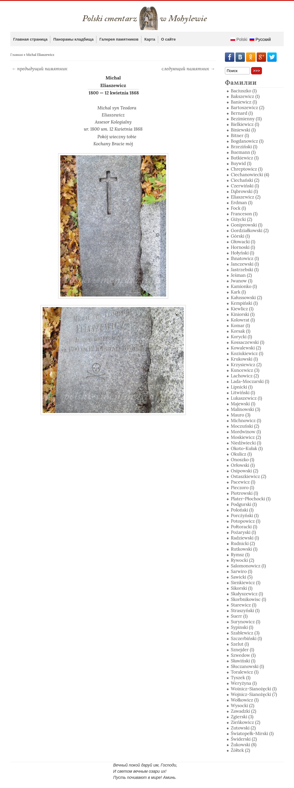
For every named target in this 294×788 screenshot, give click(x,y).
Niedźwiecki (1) (246, 443)
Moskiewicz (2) (246, 437)
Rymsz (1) (240, 554)
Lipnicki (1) (242, 387)
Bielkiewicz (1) (245, 124)
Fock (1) (238, 208)
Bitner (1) (240, 135)
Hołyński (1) (242, 253)
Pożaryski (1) (243, 532)
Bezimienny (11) (246, 118)
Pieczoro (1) (242, 487)
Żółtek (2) (240, 750)
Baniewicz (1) (244, 102)
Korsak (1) (240, 331)
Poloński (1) (242, 510)
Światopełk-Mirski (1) (252, 733)
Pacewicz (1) (243, 482)
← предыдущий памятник (40, 68)
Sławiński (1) (243, 661)
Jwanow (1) (241, 281)
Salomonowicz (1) (248, 566)
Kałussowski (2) (246, 297)
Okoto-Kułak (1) (247, 448)
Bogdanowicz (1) (247, 141)
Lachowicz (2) (245, 376)
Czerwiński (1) (245, 186)
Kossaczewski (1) (247, 342)
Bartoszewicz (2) (247, 107)
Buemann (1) (243, 152)
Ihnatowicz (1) (245, 258)
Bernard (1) (242, 113)
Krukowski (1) (244, 359)
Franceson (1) (244, 213)
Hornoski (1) (243, 247)
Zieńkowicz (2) (245, 722)
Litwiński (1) (243, 392)
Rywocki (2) (242, 560)
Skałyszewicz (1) (247, 594)
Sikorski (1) (242, 588)
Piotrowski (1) (244, 493)
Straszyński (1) (245, 610)
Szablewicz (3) (245, 633)
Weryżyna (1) (244, 683)
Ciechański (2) (245, 180)
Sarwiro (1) (241, 571)
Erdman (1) (242, 202)
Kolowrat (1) (243, 320)
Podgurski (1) (244, 504)
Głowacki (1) (243, 241)
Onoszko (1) (242, 459)
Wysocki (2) (242, 705)
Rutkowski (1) (244, 549)
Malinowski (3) (245, 409)
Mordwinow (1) (246, 431)
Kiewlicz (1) (242, 308)
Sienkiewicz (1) (245, 582)
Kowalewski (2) (246, 348)
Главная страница (30, 39)
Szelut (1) (240, 644)
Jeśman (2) (241, 275)
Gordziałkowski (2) (250, 230)
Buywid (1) (241, 163)
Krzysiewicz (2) (246, 364)
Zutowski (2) (243, 728)
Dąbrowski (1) (244, 191)
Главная (16, 55)
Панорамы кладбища (73, 39)
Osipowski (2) (244, 471)
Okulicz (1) (241, 454)
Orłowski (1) (243, 465)
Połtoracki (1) (244, 526)
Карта (149, 39)
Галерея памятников (118, 39)
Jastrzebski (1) (245, 269)
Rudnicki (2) (243, 543)
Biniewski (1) (243, 130)
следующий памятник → (188, 68)
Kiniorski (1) (243, 314)
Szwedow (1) (243, 655)
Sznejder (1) (242, 649)
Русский (260, 39)
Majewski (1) (243, 404)
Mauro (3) (240, 415)
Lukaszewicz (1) (246, 398)
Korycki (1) (241, 336)
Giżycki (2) (241, 219)
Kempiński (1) (244, 303)
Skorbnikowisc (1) (248, 599)
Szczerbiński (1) (246, 638)
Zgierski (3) (242, 716)
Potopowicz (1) (245, 521)
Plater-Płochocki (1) (250, 499)
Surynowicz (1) (245, 621)
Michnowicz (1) (246, 420)
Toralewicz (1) (244, 672)
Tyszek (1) (240, 677)
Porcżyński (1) (244, 515)
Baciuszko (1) (244, 91)
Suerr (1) (239, 616)
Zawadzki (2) (243, 711)
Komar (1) (240, 325)
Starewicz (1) (243, 605)
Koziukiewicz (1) (247, 353)
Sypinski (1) (242, 627)
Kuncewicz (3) (245, 370)
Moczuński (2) (245, 426)
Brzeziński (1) (244, 146)
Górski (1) (240, 236)
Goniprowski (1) (246, 225)
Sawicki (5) (242, 577)
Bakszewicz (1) (245, 96)
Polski (238, 39)
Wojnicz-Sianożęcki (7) (254, 694)
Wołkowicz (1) (245, 700)
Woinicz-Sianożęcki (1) (254, 689)
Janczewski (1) (245, 264)
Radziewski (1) (245, 538)
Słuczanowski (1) (247, 666)
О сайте (168, 39)
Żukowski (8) (243, 744)
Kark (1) (238, 292)
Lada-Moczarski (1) (250, 381)
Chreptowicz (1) (247, 169)
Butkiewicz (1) (245, 158)
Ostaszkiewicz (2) (248, 476)
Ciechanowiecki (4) (250, 174)
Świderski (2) (244, 739)
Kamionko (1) (244, 286)
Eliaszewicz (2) (245, 197)
